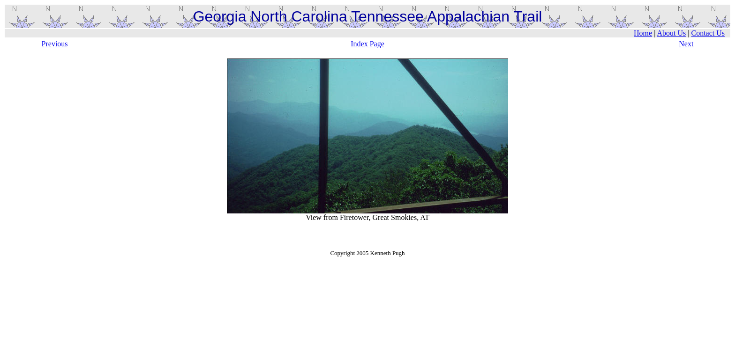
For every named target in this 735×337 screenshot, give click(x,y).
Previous (55, 44)
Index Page (367, 44)
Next (686, 44)
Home (643, 33)
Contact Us (708, 33)
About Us (671, 33)
